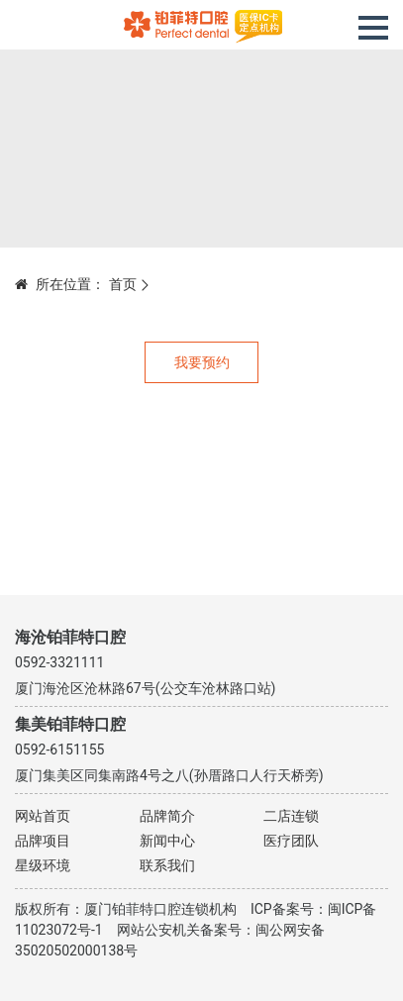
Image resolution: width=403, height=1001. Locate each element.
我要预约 (202, 362)
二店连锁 (291, 816)
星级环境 (42, 865)
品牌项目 (42, 841)
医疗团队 (291, 841)
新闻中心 (167, 841)
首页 (123, 284)
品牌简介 (167, 816)
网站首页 (42, 816)
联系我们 (167, 865)
